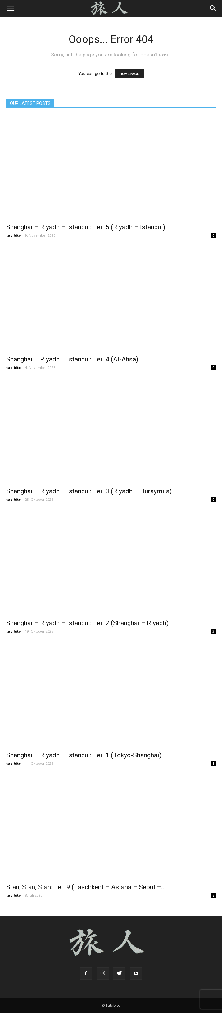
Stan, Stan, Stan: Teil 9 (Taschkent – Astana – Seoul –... (86, 887)
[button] (213, 8)
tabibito (13, 235)
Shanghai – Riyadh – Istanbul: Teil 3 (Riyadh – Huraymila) (89, 491)
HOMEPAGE (129, 74)
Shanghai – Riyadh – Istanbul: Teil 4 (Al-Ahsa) (72, 359)
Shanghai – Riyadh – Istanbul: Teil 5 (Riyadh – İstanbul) (85, 227)
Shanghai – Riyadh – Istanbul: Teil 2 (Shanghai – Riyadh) (87, 623)
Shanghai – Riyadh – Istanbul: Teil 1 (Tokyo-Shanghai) (83, 755)
